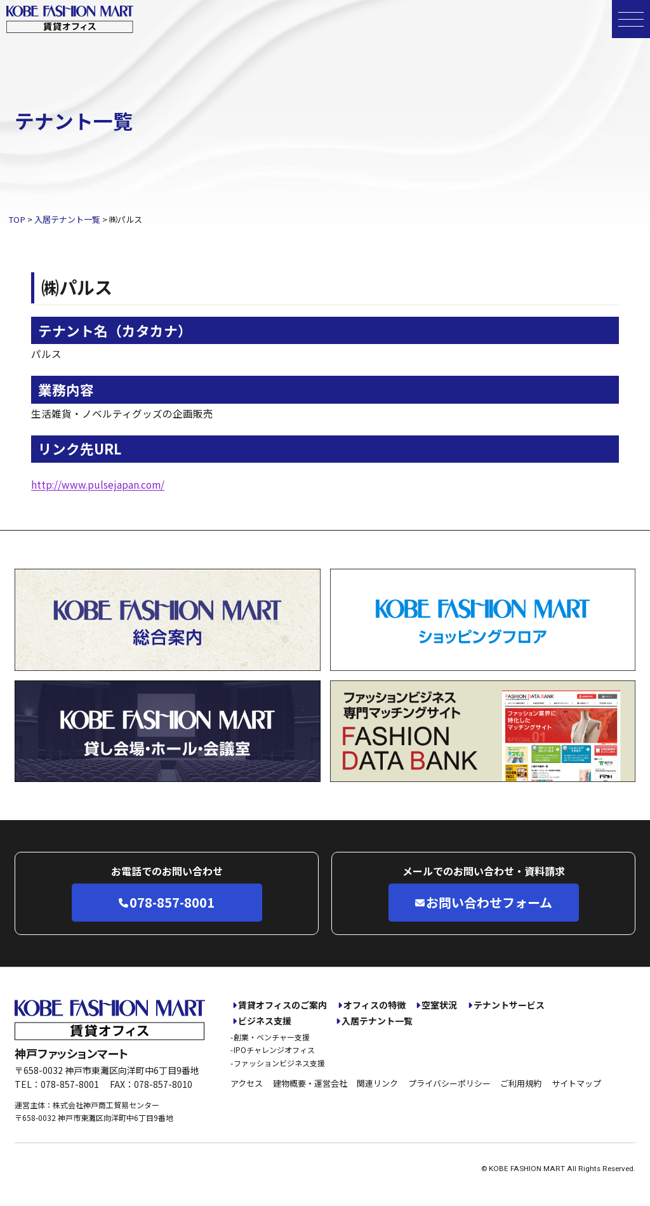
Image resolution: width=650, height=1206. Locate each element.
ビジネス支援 (264, 1021)
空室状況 (439, 1005)
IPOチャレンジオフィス (274, 1049)
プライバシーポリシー (449, 1083)
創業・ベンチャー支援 (272, 1036)
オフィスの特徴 (374, 1005)
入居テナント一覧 (377, 1021)
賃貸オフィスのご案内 (282, 1005)
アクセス (246, 1083)
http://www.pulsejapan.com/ (97, 484)
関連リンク (377, 1083)
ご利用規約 (520, 1083)
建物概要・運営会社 (310, 1083)
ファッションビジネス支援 (279, 1062)
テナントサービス (509, 1005)
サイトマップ (576, 1083)
